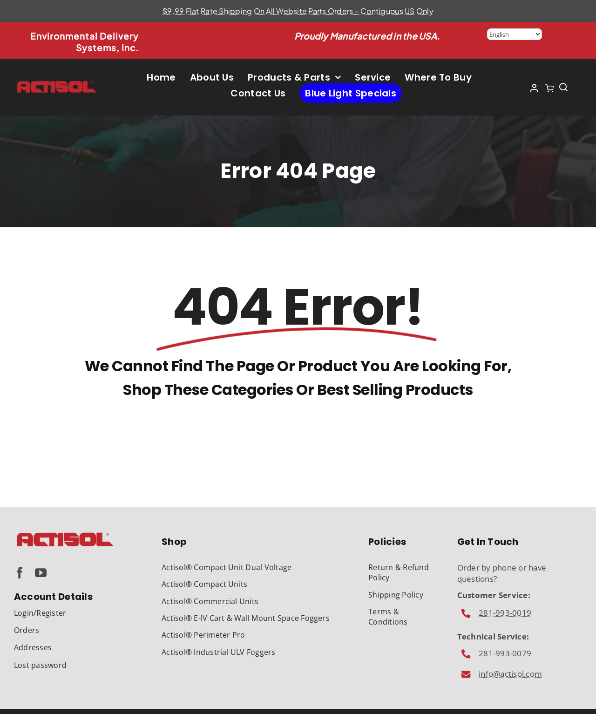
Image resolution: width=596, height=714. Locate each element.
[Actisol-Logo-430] (57, 83)
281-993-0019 (505, 612)
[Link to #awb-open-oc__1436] (563, 87)
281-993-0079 (505, 653)
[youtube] (41, 572)
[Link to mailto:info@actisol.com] (466, 614)
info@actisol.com (510, 673)
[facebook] (20, 572)
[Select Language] (514, 34)
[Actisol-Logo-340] (65, 534)
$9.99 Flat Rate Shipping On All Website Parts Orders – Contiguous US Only (298, 11)
